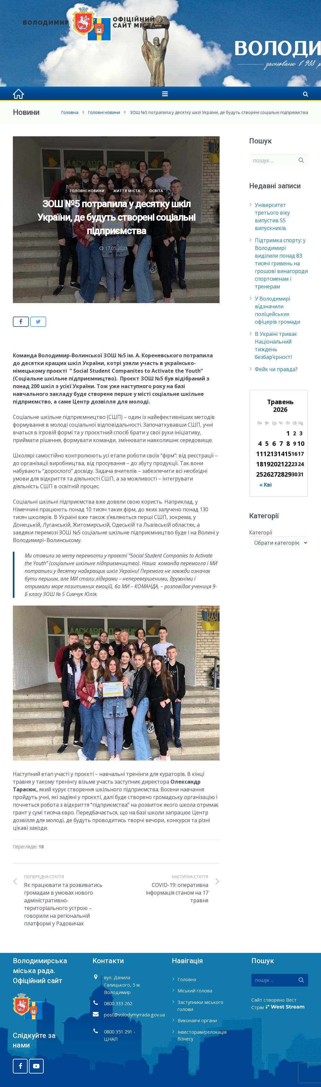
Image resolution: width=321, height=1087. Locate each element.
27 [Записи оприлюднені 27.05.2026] (273, 474)
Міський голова (195, 991)
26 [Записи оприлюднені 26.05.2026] (266, 474)
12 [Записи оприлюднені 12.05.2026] (266, 453)
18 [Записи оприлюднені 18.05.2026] (259, 464)
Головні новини (104, 112)
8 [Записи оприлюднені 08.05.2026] (288, 443)
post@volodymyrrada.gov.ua (134, 1015)
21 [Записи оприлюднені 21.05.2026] (280, 464)
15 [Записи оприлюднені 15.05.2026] (287, 453)
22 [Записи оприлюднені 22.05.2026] (287, 464)
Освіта (156, 190)
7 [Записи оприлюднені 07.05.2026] (281, 443)
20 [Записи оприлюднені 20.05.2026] (273, 464)
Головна (69, 112)
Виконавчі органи (197, 1020)
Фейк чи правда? (276, 369)
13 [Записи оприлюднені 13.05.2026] (273, 453)
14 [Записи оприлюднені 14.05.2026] (280, 453)
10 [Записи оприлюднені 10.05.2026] (300, 443)
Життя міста (126, 190)
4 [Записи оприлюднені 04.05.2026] (260, 443)
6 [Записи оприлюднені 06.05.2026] (274, 443)
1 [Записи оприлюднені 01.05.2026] (288, 433)
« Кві (265, 484)
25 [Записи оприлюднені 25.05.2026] (259, 474)
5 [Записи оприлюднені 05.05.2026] (267, 443)
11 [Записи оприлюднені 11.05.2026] (259, 453)
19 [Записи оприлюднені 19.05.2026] (266, 464)
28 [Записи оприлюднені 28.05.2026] (280, 474)
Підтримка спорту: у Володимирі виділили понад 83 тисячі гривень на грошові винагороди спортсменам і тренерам (281, 263)
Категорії (260, 532)
